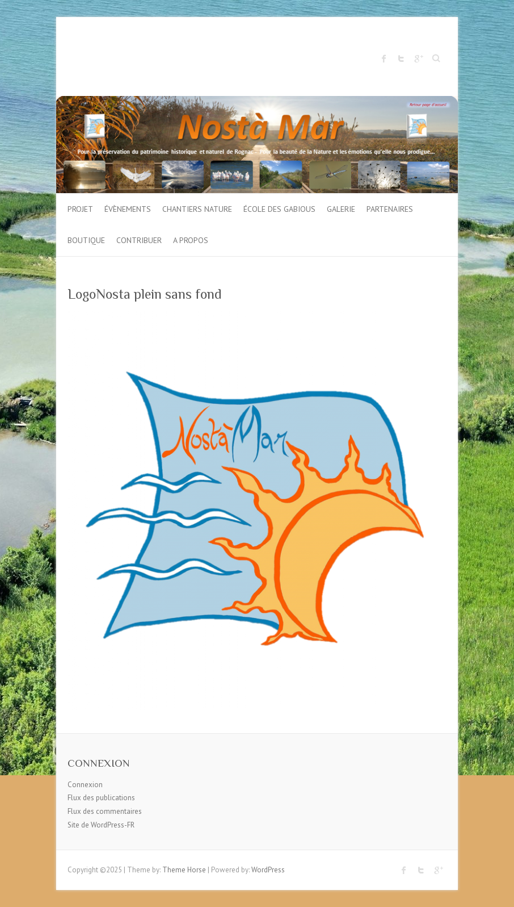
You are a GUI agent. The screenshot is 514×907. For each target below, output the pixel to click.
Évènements (127, 209)
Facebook (384, 58)
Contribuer (139, 240)
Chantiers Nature (197, 209)
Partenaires (389, 209)
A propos (190, 240)
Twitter (401, 58)
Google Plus (418, 58)
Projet (80, 209)
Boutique (86, 240)
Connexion (85, 784)
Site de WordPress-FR (101, 825)
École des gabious (279, 209)
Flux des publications (101, 797)
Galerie (341, 209)
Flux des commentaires (105, 811)
